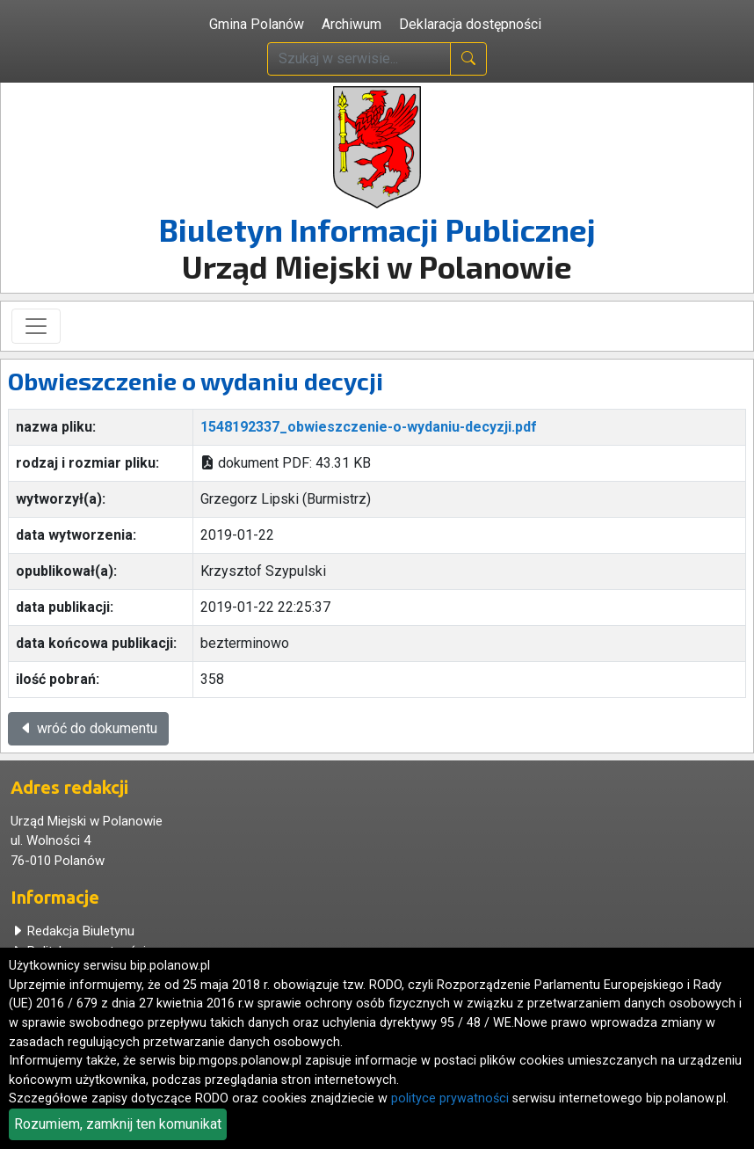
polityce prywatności (450, 1098)
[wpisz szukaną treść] (359, 59)
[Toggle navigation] (36, 326)
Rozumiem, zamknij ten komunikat (117, 1124)
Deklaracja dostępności (470, 24)
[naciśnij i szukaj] (468, 59)
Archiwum (351, 24)
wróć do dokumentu (88, 728)
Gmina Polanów (256, 24)
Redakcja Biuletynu (72, 931)
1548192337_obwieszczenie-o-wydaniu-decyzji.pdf (368, 426)
